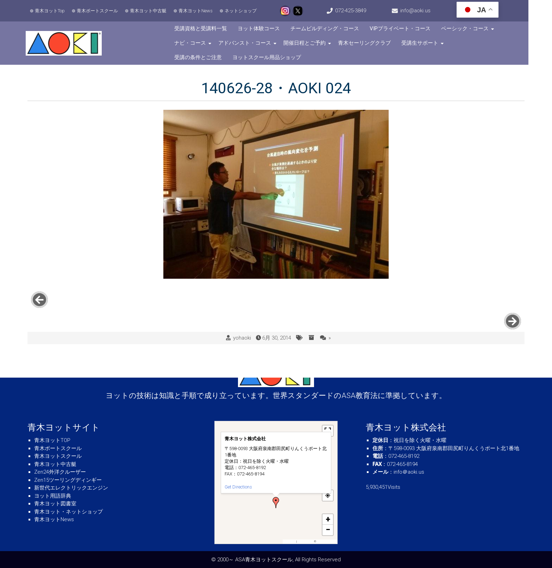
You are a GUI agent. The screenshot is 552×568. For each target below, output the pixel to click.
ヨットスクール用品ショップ (216, 57)
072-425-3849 (362, 10)
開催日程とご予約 (312, 43)
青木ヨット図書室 (55, 503)
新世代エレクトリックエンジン (71, 488)
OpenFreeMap (305, 541)
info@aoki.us (433, 10)
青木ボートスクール (98, 10)
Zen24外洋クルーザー (60, 472)
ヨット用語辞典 (52, 496)
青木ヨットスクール (58, 456)
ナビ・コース (198, 43)
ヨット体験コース (266, 28)
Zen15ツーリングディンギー (68, 480)
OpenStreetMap (326, 541)
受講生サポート (427, 43)
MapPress (290, 541)
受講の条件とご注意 (482, 43)
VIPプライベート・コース (407, 28)
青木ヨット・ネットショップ (68, 512)
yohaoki (242, 317)
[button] (276, 502)
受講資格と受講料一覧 (208, 28)
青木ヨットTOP (52, 440)
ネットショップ (242, 10)
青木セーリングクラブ (372, 43)
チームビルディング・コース (332, 28)
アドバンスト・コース (252, 43)
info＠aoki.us (409, 472)
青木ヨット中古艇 (149, 10)
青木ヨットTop (51, 10)
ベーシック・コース (472, 28)
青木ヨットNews (197, 10)
